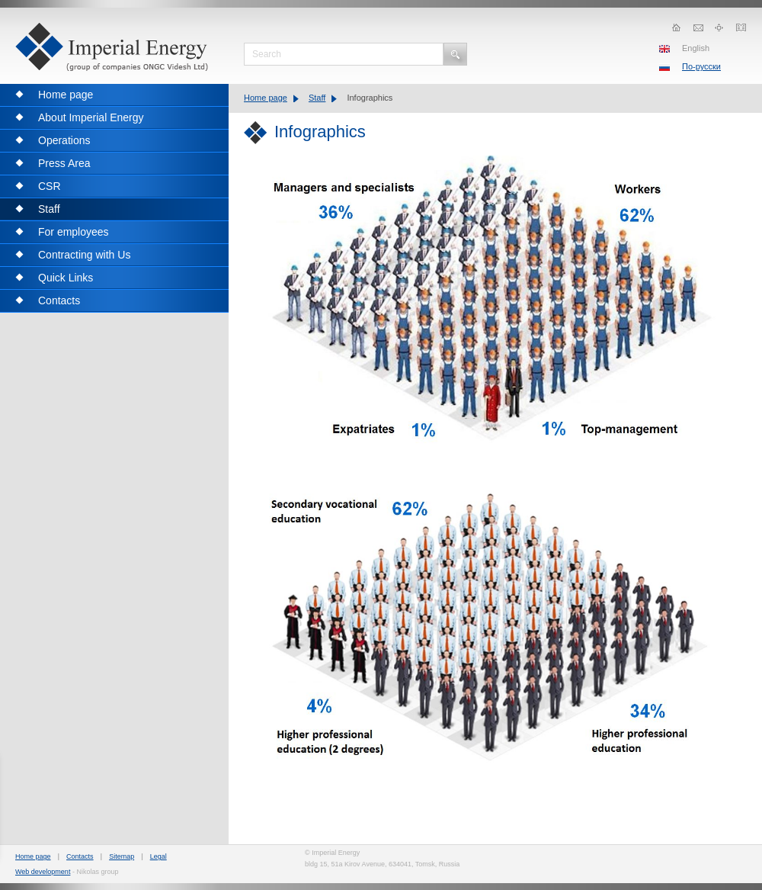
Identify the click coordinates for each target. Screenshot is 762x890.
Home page (265, 97)
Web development (42, 872)
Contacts (80, 856)
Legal (158, 856)
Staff (317, 97)
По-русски (701, 66)
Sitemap (121, 856)
